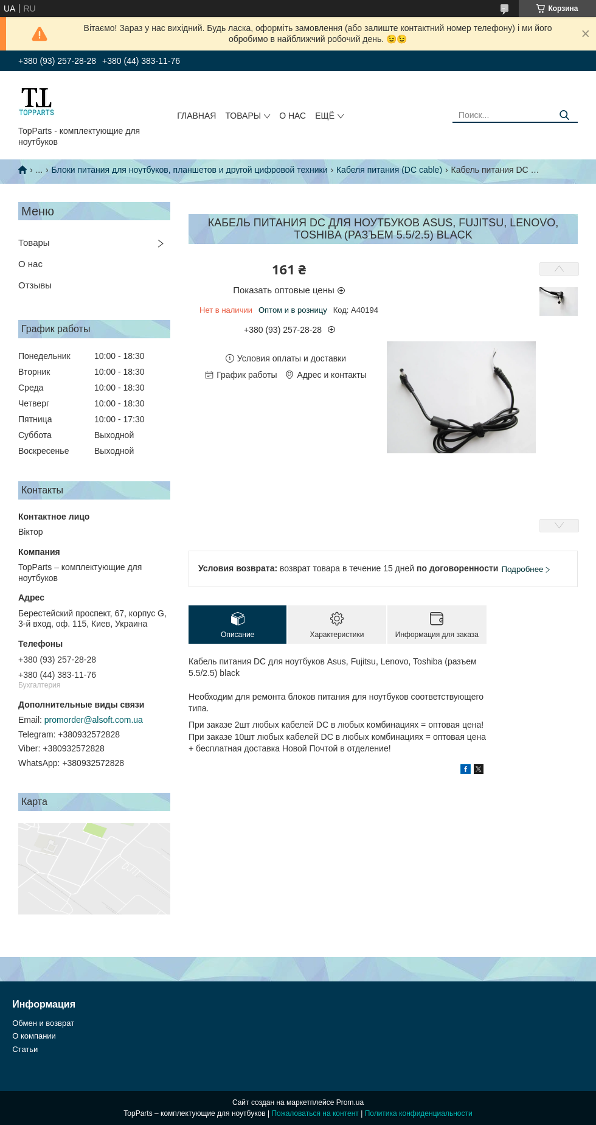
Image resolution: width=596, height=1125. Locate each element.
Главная (196, 115)
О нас (292, 115)
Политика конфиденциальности (419, 1113)
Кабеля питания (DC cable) (389, 169)
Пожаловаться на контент (314, 1113)
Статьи (25, 1049)
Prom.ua (350, 1102)
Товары (243, 115)
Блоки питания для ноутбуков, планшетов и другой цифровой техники (190, 169)
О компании (34, 1035)
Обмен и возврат (43, 1023)
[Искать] (564, 115)
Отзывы (35, 285)
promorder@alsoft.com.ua (93, 720)
